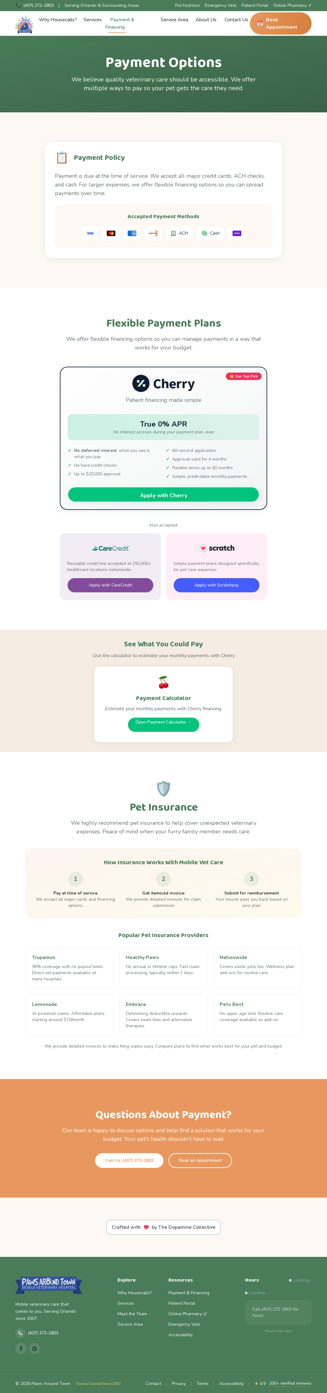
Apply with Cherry (163, 495)
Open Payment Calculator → (163, 722)
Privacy (179, 1384)
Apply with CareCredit (110, 585)
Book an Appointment (200, 1160)
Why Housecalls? (58, 19)
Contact (153, 1384)
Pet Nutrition (187, 5)
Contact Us (236, 19)
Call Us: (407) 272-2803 (129, 1160)
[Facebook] (21, 1348)
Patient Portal (255, 5)
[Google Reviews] (34, 1348)
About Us (206, 19)
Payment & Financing (120, 24)
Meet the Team (132, 1314)
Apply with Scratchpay (217, 585)
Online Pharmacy (187, 1314)
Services (93, 19)
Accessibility (180, 1335)
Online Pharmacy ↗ (292, 5)
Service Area (174, 19)
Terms (203, 1384)
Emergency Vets (221, 5)
